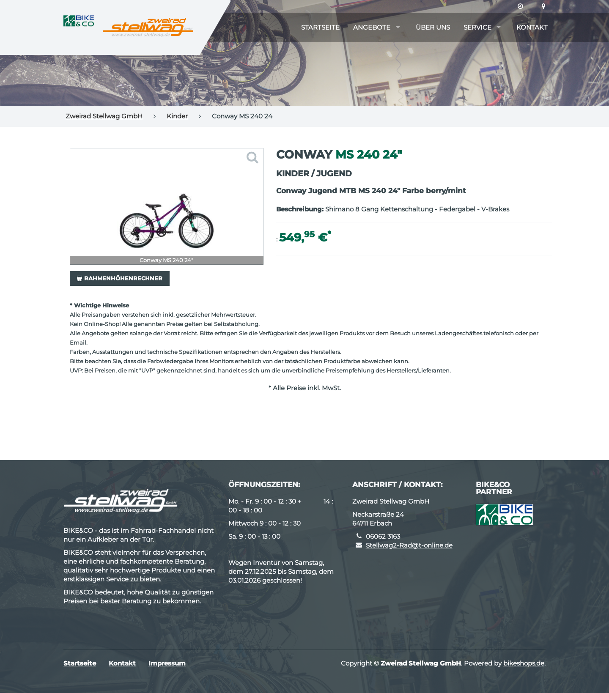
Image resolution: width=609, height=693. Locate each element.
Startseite (320, 27)
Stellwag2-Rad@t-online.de (409, 545)
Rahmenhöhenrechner (119, 278)
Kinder (177, 116)
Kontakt (532, 27)
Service (477, 27)
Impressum (167, 663)
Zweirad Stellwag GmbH (104, 116)
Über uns (433, 27)
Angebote (371, 27)
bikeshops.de (523, 663)
